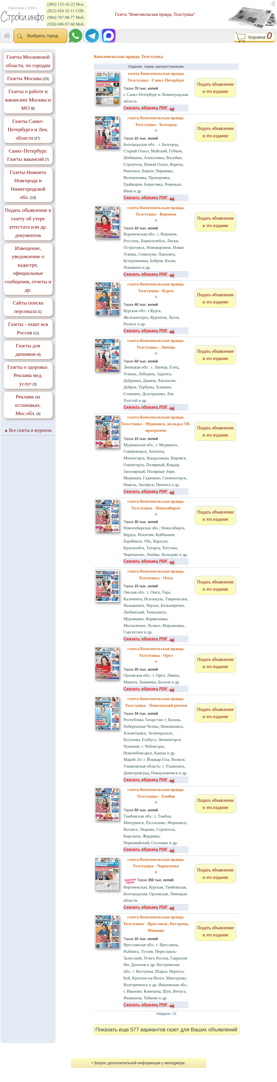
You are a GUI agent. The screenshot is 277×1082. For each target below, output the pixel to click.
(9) (28, 100)
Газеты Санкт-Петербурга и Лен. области (28, 129)
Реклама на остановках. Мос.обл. (28, 405)
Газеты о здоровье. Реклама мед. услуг (28, 375)
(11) (28, 328)
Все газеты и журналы (30, 430)
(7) (28, 155)
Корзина (254, 37)
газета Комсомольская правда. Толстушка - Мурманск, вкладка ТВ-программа (156, 424)
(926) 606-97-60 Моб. (66, 24)
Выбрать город (40, 36)
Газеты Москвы (24, 78)
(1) (28, 307)
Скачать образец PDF (148, 107)
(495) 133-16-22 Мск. (65, 4)
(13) (28, 184)
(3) (28, 375)
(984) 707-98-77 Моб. (66, 17)
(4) (28, 350)
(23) (28, 78)
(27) (28, 129)
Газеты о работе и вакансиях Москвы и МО (28, 100)
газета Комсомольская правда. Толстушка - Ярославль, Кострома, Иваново (156, 923)
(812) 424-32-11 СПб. (66, 10)
